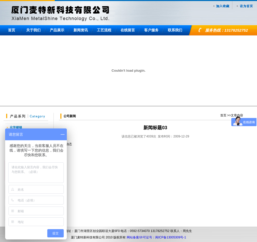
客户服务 (151, 30)
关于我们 (33, 30)
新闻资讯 (81, 30)
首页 (11, 30)
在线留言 (128, 30)
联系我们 (175, 30)
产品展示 (57, 30)
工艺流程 (104, 30)
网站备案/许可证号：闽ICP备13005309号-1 (156, 237)
